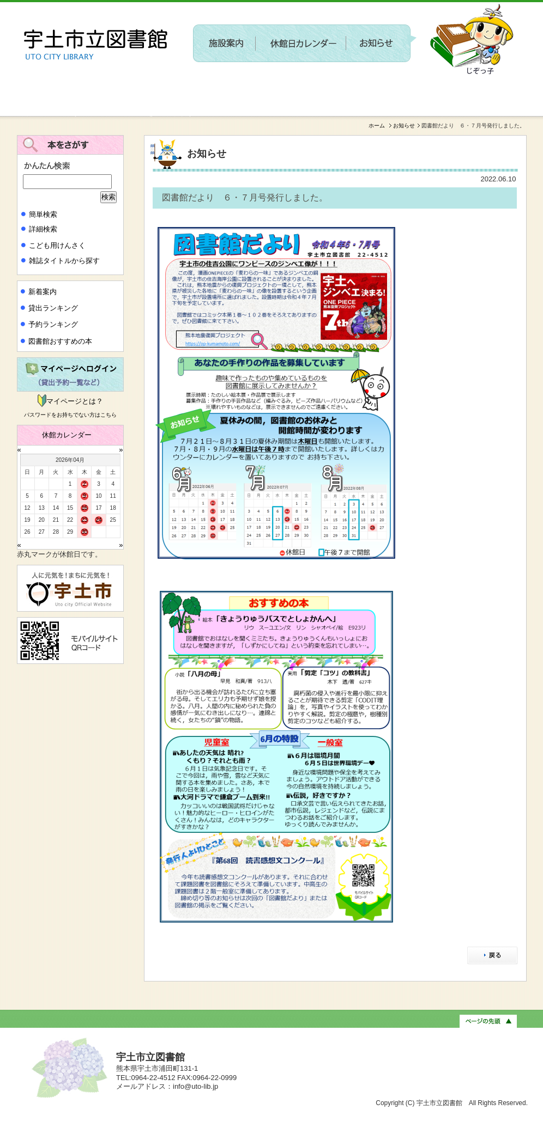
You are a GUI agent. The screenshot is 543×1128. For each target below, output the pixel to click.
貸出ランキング (53, 308)
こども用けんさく (57, 245)
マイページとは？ (74, 401)
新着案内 (42, 292)
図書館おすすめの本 (60, 341)
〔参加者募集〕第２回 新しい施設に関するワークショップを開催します (325, 85)
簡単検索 (43, 214)
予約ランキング (53, 324)
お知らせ (404, 126)
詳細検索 (43, 229)
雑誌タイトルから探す (64, 261)
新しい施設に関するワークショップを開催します (105, 112)
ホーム (377, 126)
